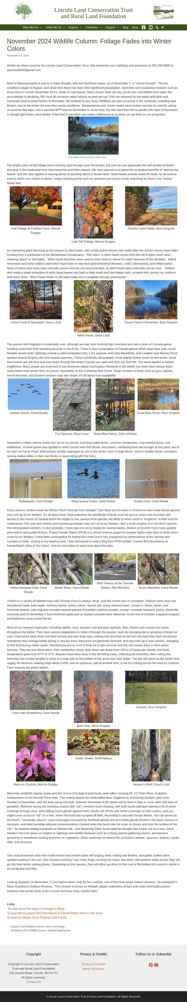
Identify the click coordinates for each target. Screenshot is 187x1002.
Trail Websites (97, 969)
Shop (135, 27)
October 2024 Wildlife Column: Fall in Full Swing (37, 926)
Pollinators (94, 27)
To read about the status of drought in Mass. (36, 908)
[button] (157, 27)
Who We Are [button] (32, 27)
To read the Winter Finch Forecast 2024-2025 (36, 917)
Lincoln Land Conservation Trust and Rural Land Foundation (93, 13)
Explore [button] (75, 27)
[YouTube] (150, 27)
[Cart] (163, 27)
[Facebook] (143, 27)
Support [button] (112, 27)
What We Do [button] (55, 27)
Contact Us (33, 982)
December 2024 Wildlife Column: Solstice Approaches (41, 930)
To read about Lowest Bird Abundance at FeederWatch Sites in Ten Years (55, 913)
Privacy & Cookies (93, 964)
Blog (125, 27)
